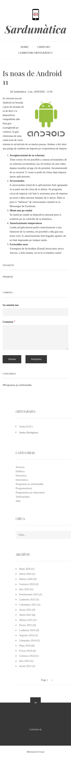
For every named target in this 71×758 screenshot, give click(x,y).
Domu (25, 47)
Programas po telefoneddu (18, 385)
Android (8, 276)
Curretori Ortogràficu (35, 52)
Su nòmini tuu (11, 305)
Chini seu (43, 47)
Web (64, 501)
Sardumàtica (35, 29)
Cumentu (8, 321)
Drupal (41, 752)
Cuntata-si (36, 729)
